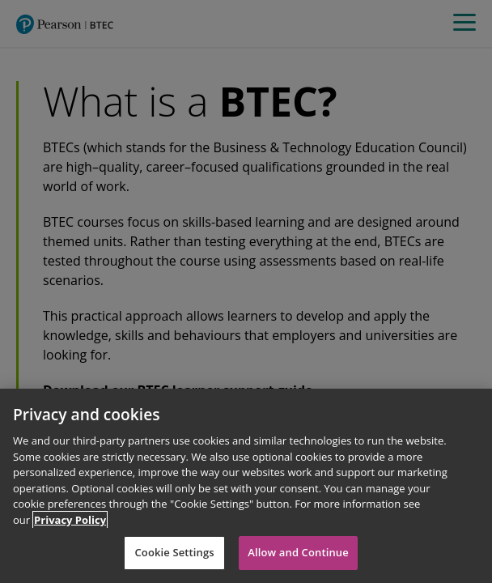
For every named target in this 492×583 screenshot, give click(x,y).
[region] (246, 486)
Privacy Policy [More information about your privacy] (70, 520)
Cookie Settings (174, 552)
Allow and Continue (298, 552)
